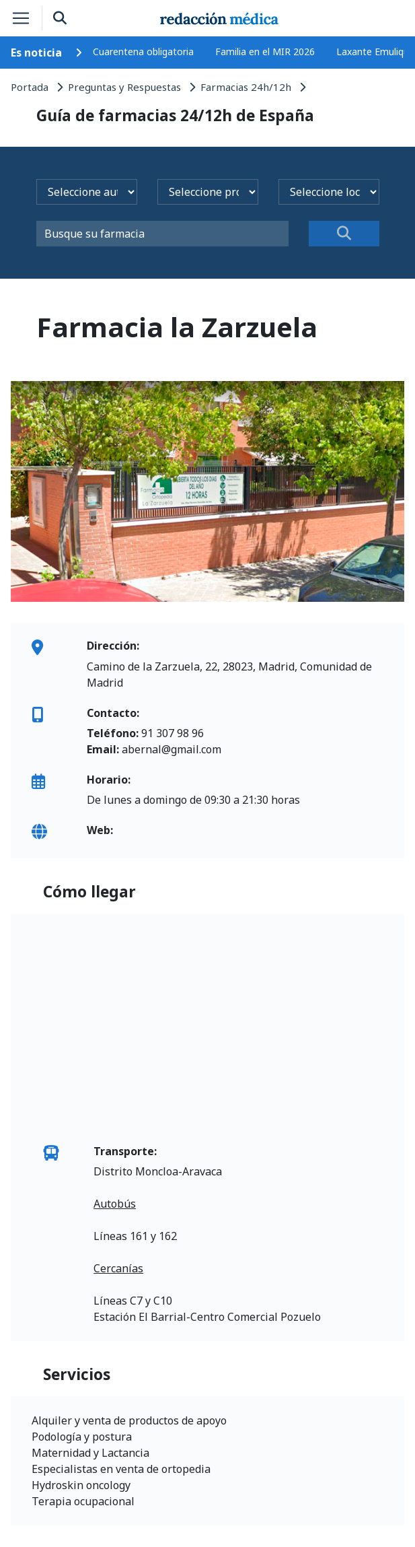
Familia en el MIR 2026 (265, 51)
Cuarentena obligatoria (143, 51)
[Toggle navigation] (21, 18)
